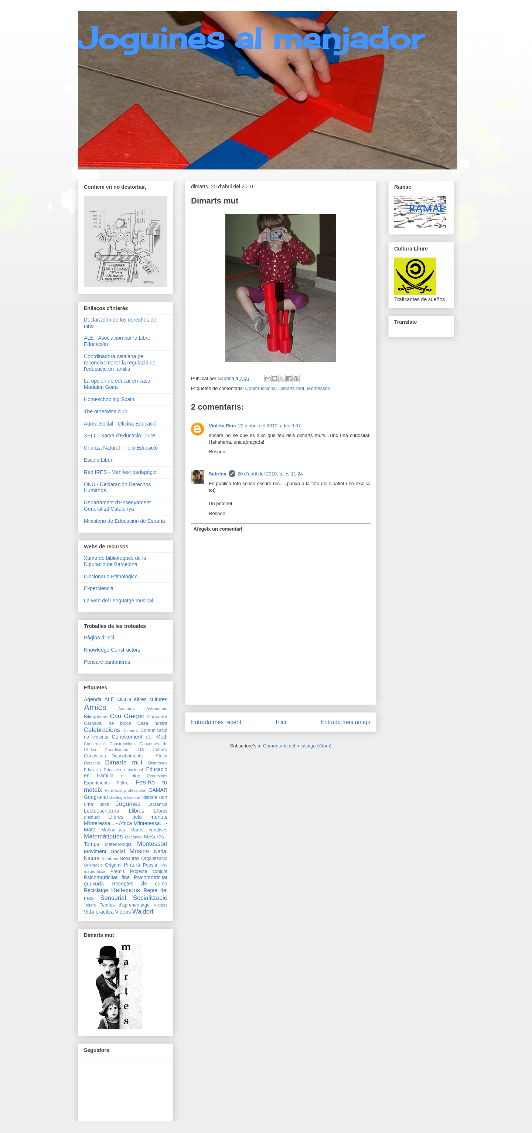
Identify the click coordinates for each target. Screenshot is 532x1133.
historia (133, 797)
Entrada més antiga (346, 722)
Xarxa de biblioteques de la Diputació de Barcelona (115, 561)
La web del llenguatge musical (118, 601)
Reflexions (125, 890)
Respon (217, 451)
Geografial (96, 797)
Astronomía (156, 708)
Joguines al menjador (250, 38)
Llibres (136, 811)
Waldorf (142, 911)
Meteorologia (118, 844)
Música (139, 851)
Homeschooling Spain (109, 399)
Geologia (117, 797)
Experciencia (98, 588)
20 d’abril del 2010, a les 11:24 (270, 474)
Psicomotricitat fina (107, 877)
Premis (117, 871)
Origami (113, 865)
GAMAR (158, 790)
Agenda (93, 699)
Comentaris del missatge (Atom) (297, 746)
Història (149, 797)
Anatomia (127, 708)
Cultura (159, 749)
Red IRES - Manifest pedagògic (120, 472)
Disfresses (157, 763)
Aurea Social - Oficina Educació (120, 424)
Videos (123, 912)
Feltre (123, 783)
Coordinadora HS (124, 749)
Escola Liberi (98, 460)
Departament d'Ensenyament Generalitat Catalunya (117, 506)
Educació (92, 769)
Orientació (93, 865)
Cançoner (157, 716)
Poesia (150, 865)
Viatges (160, 905)
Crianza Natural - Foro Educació (121, 448)
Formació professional (126, 790)
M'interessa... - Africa (108, 823)
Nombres (109, 858)
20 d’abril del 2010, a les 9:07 (269, 425)
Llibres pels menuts (137, 817)
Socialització (150, 897)
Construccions (260, 388)
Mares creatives (148, 830)
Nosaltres (129, 858)
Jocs (104, 804)
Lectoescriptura (101, 811)
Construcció (95, 744)
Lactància (157, 804)
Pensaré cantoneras (107, 662)
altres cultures (150, 699)
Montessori (319, 388)
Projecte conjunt (148, 871)
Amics (95, 707)
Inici (281, 722)
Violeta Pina (222, 425)
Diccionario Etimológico (111, 576)
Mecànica (134, 837)
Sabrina (217, 474)
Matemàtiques (103, 836)
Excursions (157, 776)
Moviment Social (104, 851)
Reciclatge (96, 890)
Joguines (128, 803)
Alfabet (124, 699)
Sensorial (113, 897)
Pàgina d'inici (99, 638)
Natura (91, 858)
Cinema (130, 730)
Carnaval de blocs (107, 723)
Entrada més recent (216, 722)
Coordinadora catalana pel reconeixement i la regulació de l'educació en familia (120, 362)
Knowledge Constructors (112, 650)
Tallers (90, 905)
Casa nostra (152, 723)
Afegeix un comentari (218, 529)
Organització (154, 858)
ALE (109, 699)
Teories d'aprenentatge (125, 905)
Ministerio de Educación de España (124, 521)
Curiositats (95, 756)
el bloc (130, 776)
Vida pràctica (99, 912)
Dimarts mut (291, 388)
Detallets (92, 763)
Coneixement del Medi (139, 737)
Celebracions (102, 729)
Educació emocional (123, 769)
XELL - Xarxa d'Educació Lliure (119, 435)
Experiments (97, 783)
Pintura (132, 865)
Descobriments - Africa (139, 756)
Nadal (160, 851)
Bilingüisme (96, 716)
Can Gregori (127, 716)
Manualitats (113, 830)
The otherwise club (105, 411)
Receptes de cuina (139, 884)
